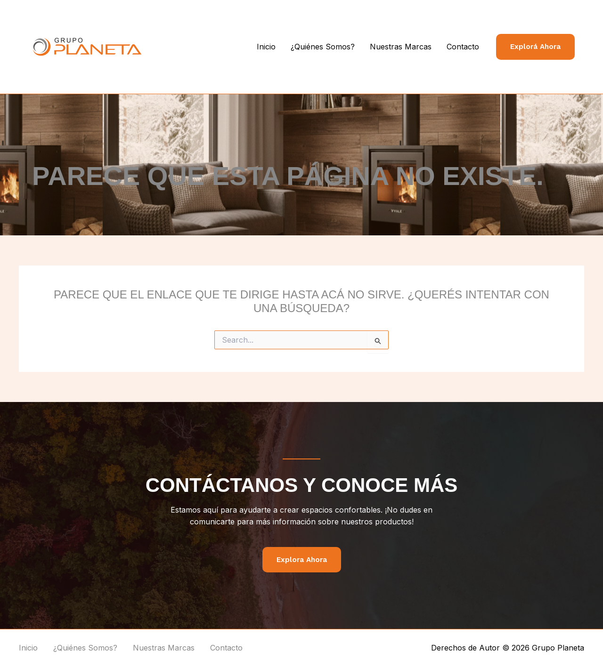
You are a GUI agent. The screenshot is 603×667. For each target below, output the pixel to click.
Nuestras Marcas (401, 46)
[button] (535, 47)
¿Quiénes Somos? (323, 46)
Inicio (266, 46)
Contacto (463, 46)
